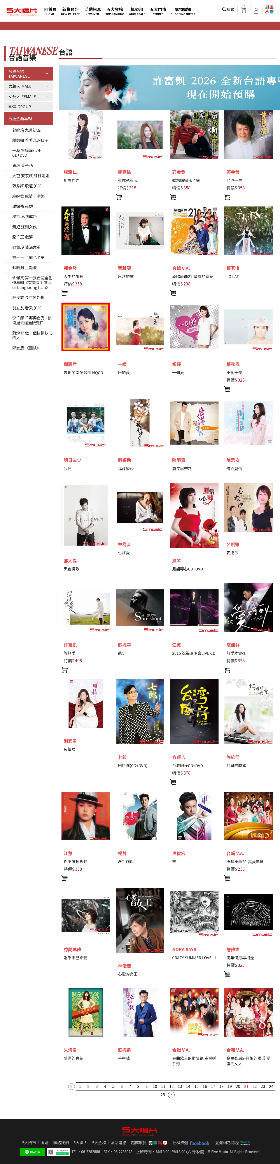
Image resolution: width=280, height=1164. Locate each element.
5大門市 (29, 1142)
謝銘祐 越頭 (22, 206)
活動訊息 (92, 11)
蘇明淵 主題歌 (24, 267)
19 (230, 1086)
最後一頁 (171, 1095)
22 (254, 1086)
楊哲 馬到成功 (24, 216)
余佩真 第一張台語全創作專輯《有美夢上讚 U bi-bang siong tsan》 (32, 282)
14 (188, 1086)
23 (263, 1086)
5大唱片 (22, 12)
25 (163, 1094)
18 (221, 1086)
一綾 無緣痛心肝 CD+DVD (26, 152)
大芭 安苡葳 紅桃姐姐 (30, 175)
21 (246, 1086)
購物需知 (183, 11)
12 (171, 1086)
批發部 (137, 11)
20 (238, 1086)
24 (271, 1086)
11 (163, 1086)
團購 (45, 1142)
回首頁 (50, 11)
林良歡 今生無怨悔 (28, 297)
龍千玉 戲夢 (22, 237)
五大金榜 (114, 11)
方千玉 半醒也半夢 (28, 257)
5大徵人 (81, 1142)
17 (213, 1086)
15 (196, 1086)
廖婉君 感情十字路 (28, 196)
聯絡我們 (61, 1142)
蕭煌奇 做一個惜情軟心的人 (32, 335)
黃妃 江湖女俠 (24, 227)
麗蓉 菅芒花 (22, 165)
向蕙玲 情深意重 (26, 247)
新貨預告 (70, 11)
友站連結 (118, 1142)
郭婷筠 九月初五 (26, 130)
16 (205, 1086)
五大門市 (158, 11)
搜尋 (230, 9)
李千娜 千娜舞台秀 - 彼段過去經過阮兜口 (32, 320)
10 (155, 1086)
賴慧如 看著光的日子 (30, 140)
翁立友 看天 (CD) (27, 307)
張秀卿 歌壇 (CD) (27, 185)
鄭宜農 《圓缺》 (26, 348)
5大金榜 (99, 1142)
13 (180, 1086)
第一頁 (71, 1086)
